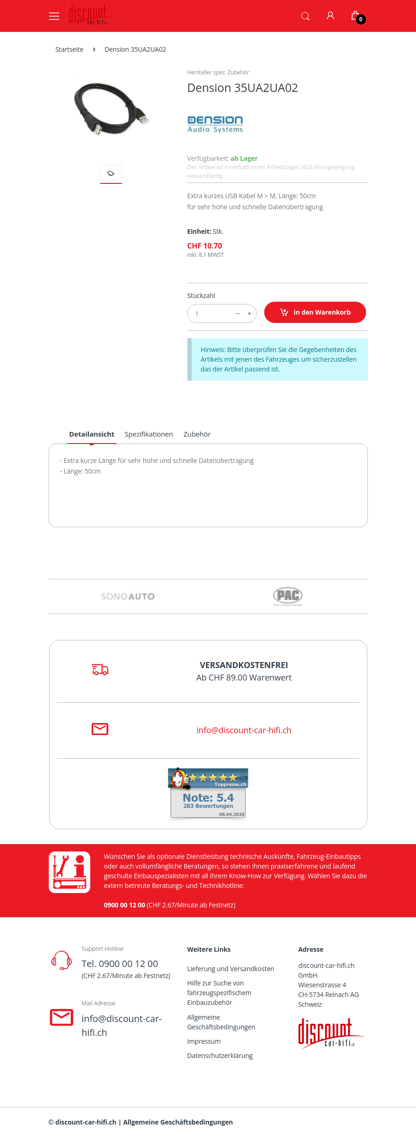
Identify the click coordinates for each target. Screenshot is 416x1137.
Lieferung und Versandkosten (230, 968)
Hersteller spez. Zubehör (218, 72)
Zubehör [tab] (197, 433)
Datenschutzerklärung (220, 1055)
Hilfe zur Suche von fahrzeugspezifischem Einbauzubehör (219, 993)
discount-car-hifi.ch (86, 1122)
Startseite (70, 49)
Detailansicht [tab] (91, 433)
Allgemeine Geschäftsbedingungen (221, 1022)
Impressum (204, 1041)
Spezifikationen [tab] (149, 433)
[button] (305, 15)
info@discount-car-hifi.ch (244, 730)
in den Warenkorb (315, 312)
